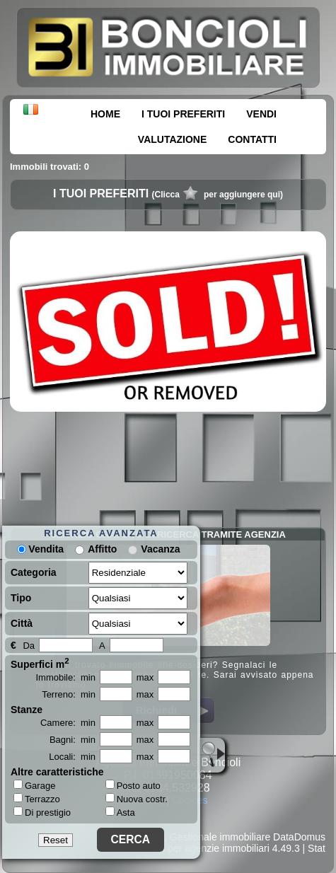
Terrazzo (36, 798)
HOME (105, 114)
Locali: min (72, 756)
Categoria (34, 572)
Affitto (102, 549)
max (145, 677)
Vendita (40, 549)
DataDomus (299, 837)
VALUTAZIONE (172, 139)
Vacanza (160, 549)
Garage (34, 785)
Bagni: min (72, 739)
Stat (316, 848)
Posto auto (133, 785)
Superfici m (40, 663)
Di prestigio (42, 812)
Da (29, 645)
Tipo (21, 597)
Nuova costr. (136, 799)
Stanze (26, 709)
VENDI (261, 114)
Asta (120, 812)
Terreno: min (68, 694)
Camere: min (67, 722)
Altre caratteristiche (57, 771)
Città (22, 623)
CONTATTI (252, 139)
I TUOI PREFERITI (183, 114)
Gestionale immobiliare (220, 837)
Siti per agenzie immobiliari (210, 848)
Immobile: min (65, 677)
